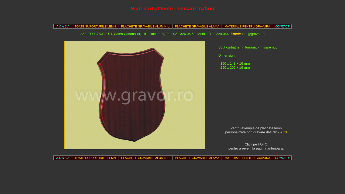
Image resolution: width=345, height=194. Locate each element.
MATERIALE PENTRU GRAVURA (247, 26)
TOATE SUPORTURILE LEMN (95, 26)
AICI (283, 132)
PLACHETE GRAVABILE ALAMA (197, 26)
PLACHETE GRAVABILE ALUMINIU (145, 26)
